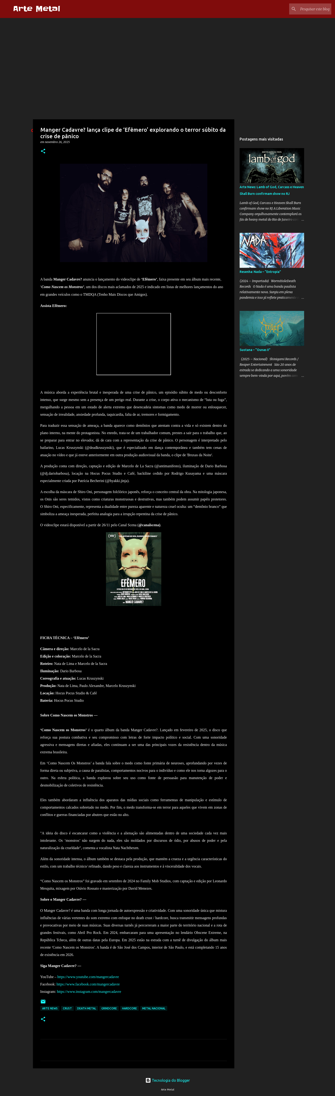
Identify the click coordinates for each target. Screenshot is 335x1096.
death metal (86, 1008)
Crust (67, 1008)
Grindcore (109, 1008)
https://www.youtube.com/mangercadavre (88, 977)
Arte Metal (36, 9)
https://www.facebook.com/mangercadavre (88, 984)
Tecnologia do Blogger (167, 1080)
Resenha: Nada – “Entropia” (260, 272)
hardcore (129, 1008)
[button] (43, 151)
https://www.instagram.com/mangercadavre (89, 992)
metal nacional (153, 1008)
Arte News (50, 1008)
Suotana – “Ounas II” (255, 350)
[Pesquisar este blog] (307, 9)
